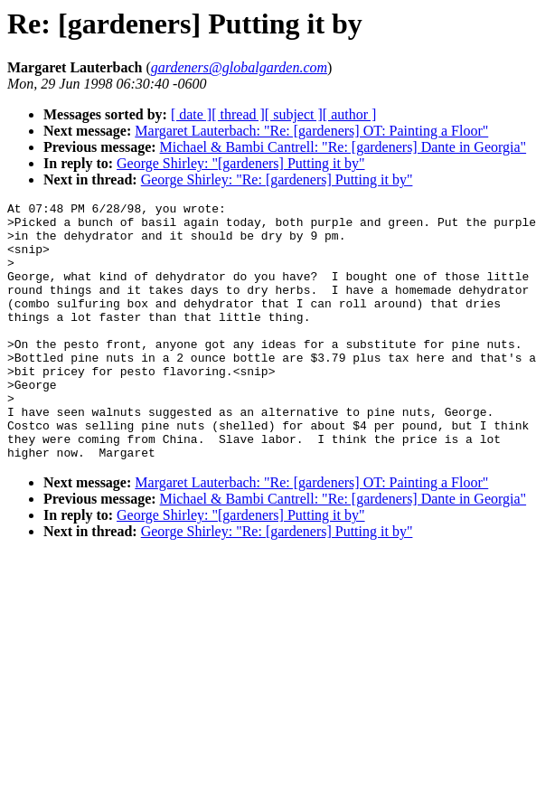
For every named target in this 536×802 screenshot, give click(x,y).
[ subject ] (294, 114)
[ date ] (191, 114)
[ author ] (350, 114)
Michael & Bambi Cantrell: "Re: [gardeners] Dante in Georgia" (343, 147)
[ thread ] (238, 114)
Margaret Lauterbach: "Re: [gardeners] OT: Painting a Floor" (311, 130)
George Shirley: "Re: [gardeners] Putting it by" (277, 179)
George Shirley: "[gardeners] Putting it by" (241, 163)
